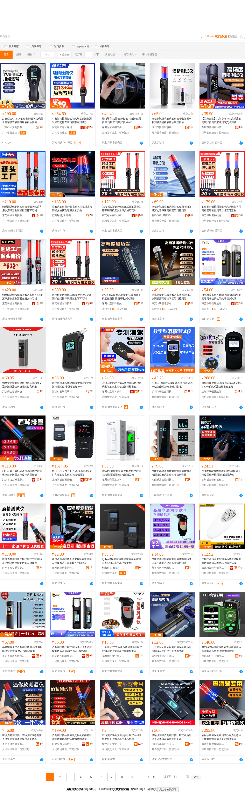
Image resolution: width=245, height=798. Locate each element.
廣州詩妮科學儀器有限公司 (213, 567)
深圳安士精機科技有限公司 (13, 391)
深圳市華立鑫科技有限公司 (163, 391)
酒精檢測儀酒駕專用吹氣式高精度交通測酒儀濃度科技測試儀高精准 (22, 384)
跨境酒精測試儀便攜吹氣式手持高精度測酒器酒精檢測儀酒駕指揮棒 (22, 561)
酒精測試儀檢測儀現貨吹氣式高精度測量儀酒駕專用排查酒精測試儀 (72, 737)
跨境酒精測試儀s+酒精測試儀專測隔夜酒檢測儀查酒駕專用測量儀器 (22, 737)
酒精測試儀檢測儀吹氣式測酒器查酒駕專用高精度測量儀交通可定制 (121, 208)
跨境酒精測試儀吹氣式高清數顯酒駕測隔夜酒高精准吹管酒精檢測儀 (171, 296)
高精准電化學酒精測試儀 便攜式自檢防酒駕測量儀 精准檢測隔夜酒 (22, 649)
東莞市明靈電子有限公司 (163, 303)
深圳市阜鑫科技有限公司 (163, 744)
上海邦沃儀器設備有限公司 (213, 391)
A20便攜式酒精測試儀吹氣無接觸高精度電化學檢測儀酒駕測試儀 (221, 473)
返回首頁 (152, 789)
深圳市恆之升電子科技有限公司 (13, 479)
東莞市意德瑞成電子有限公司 (213, 303)
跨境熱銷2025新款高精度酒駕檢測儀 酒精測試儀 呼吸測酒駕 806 (72, 384)
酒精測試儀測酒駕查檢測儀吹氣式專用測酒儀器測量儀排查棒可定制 (22, 208)
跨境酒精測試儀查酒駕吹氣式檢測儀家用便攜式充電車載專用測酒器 (72, 561)
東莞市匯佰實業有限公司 (13, 744)
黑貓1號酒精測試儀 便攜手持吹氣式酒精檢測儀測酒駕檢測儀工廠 (121, 473)
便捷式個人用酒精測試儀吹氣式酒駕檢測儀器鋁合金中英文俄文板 (171, 649)
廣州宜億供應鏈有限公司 (213, 744)
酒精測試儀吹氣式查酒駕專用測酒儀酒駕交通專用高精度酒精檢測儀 (171, 208)
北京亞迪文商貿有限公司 (13, 127)
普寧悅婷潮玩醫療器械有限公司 (163, 567)
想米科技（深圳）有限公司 (113, 567)
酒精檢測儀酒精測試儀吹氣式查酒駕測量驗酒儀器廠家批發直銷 (171, 737)
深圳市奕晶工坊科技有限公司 (113, 479)
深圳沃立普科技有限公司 (213, 479)
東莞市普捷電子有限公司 (113, 744)
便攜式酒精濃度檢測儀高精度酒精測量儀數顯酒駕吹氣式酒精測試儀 (221, 561)
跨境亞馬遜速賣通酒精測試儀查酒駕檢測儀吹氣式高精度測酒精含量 (171, 473)
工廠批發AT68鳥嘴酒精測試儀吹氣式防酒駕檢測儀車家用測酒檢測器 (122, 649)
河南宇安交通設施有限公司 (13, 567)
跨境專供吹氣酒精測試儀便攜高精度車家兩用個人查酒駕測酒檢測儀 (171, 561)
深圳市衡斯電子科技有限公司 (63, 391)
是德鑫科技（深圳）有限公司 (213, 655)
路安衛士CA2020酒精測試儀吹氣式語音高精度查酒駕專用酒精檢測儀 (22, 120)
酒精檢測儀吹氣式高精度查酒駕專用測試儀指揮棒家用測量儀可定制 (72, 296)
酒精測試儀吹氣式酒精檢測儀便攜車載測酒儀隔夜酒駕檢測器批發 (171, 120)
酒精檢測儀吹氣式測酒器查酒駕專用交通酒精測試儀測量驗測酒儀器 (221, 737)
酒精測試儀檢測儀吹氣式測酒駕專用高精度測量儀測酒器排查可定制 (221, 208)
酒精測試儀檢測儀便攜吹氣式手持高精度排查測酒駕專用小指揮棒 (121, 737)
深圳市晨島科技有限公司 (113, 391)
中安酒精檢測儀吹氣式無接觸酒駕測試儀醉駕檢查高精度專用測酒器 (72, 120)
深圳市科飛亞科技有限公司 (113, 655)
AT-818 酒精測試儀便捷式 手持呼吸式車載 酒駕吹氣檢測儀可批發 (172, 384)
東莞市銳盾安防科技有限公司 (13, 655)
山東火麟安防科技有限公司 (63, 744)
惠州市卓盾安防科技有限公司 (63, 567)
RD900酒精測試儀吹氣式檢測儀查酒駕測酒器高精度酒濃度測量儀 (221, 649)
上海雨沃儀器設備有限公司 (63, 479)
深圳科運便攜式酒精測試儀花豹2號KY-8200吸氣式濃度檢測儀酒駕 (222, 384)
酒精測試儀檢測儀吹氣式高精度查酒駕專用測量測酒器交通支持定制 (22, 296)
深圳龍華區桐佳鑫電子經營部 (113, 127)
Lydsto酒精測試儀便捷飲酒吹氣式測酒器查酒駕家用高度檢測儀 (121, 561)
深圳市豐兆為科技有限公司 (213, 127)
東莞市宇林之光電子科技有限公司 (163, 655)
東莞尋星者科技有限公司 (13, 215)
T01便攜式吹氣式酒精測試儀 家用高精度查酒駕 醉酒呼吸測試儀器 (121, 296)
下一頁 (151, 777)
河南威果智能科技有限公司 (163, 479)
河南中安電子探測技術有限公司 (63, 127)
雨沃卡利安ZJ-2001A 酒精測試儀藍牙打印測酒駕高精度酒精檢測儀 (72, 473)
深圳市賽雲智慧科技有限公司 (163, 127)
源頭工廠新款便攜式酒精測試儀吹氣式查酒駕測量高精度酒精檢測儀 (121, 384)
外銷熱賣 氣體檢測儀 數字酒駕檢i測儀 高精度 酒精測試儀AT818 (121, 120)
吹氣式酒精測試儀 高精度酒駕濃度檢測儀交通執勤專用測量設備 (72, 208)
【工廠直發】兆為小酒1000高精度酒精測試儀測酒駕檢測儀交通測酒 (221, 120)
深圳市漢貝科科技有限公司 (113, 303)
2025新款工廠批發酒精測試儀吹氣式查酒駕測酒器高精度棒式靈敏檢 (22, 473)
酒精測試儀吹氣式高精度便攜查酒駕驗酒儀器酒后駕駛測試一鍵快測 (72, 649)
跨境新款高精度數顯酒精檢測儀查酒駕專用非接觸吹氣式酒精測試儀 (221, 296)
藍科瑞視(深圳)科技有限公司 (63, 215)
